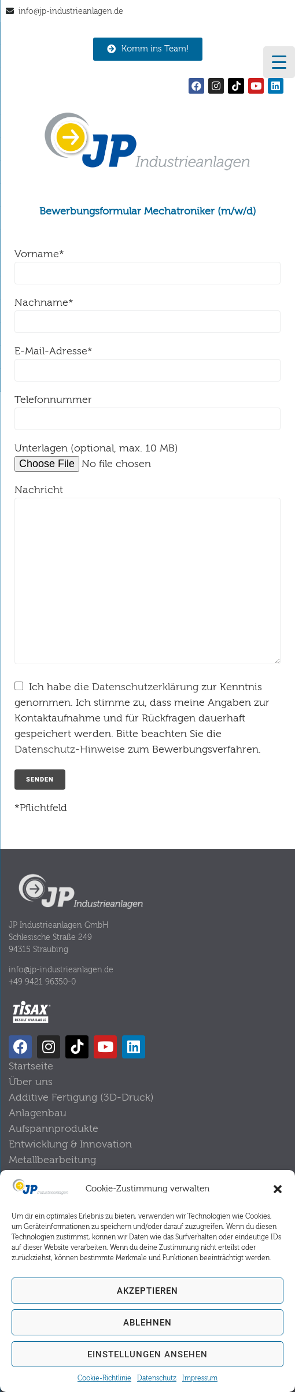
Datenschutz (156, 1378)
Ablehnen (147, 1322)
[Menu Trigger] (279, 62)
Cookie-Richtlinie (104, 1378)
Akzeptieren (147, 1291)
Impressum (199, 1378)
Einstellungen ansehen (147, 1354)
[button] (277, 1189)
